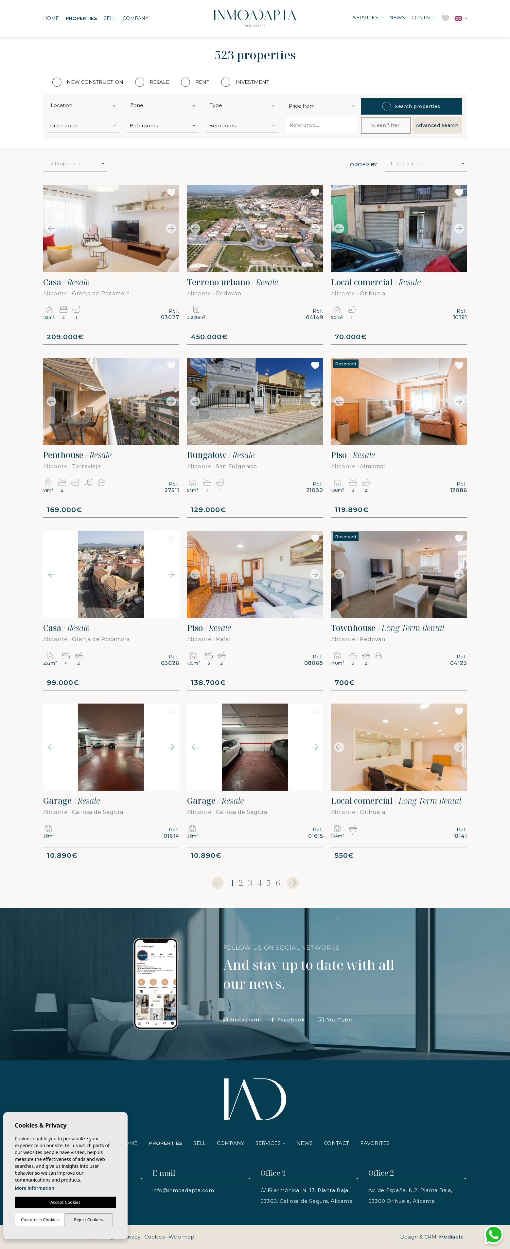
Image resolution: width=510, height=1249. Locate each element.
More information (34, 1188)
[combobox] (83, 105)
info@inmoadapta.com (183, 1190)
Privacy (131, 1237)
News (397, 18)
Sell (110, 18)
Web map (181, 1237)
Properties (81, 18)
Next (172, 228)
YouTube (335, 1020)
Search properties (411, 106)
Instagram (241, 1020)
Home (51, 18)
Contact (423, 18)
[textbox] (84, 105)
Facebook (288, 1020)
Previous (49, 228)
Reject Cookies (88, 1219)
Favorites (375, 1143)
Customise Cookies (40, 1219)
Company (136, 18)
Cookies (154, 1237)
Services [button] (365, 18)
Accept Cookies (65, 1202)
